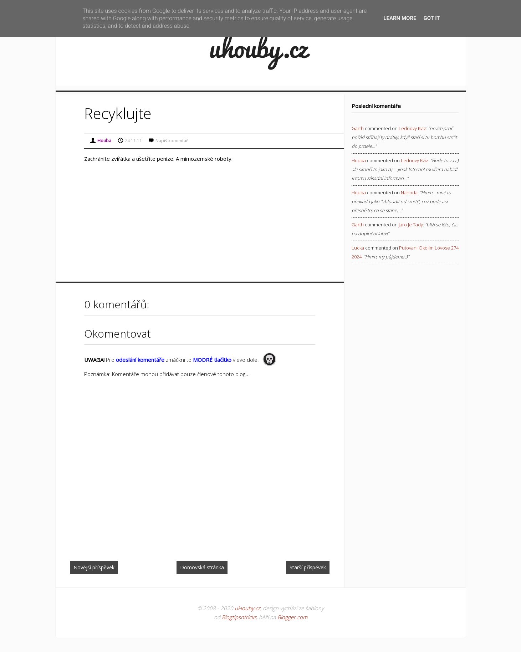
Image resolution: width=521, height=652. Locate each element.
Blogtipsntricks (239, 617)
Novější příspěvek (93, 567)
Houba (359, 160)
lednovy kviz (412, 128)
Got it (431, 18)
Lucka (358, 248)
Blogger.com (292, 617)
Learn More (399, 18)
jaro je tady (411, 224)
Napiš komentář (171, 141)
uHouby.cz (247, 608)
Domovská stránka (202, 567)
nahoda (409, 192)
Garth (358, 128)
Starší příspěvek (308, 567)
